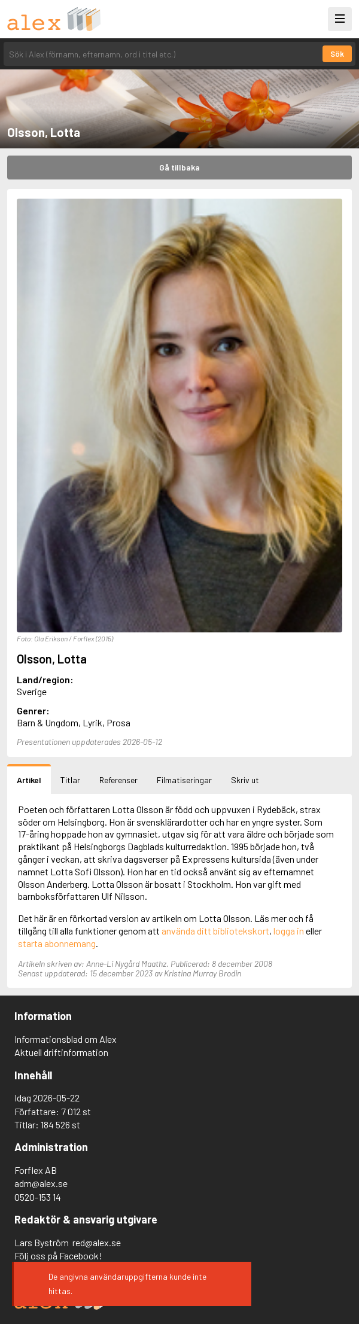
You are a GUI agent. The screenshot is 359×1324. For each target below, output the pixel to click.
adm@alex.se (41, 1183)
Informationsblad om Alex (65, 1039)
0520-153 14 (37, 1197)
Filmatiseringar (184, 780)
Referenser (118, 780)
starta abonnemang (57, 943)
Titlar (70, 780)
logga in (288, 930)
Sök (337, 54)
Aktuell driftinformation (61, 1052)
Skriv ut (245, 780)
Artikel (29, 780)
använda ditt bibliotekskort (215, 930)
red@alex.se (96, 1242)
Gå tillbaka (179, 167)
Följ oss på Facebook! (58, 1255)
